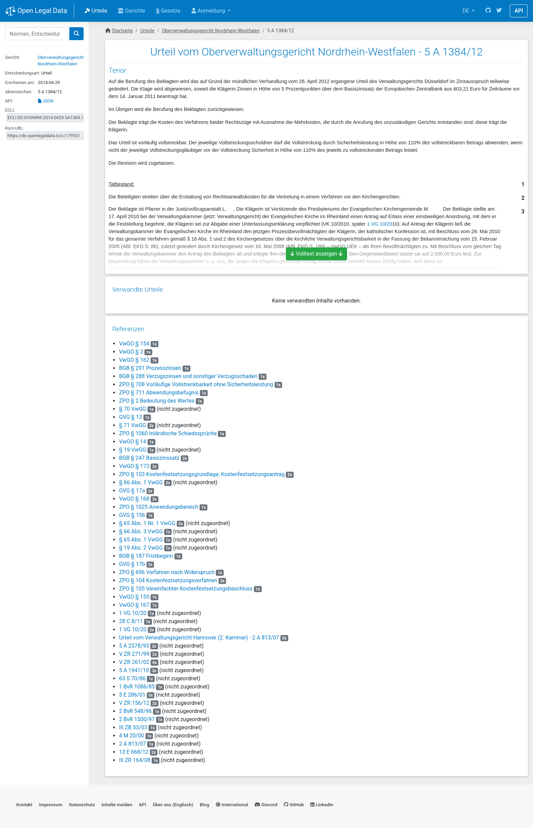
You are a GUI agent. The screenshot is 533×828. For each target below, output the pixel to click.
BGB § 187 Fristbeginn (146, 553)
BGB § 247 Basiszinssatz (149, 455)
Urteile (96, 10)
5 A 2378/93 (134, 643)
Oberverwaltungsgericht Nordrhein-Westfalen (211, 31)
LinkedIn (321, 803)
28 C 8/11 (130, 619)
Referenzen (128, 326)
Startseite (122, 31)
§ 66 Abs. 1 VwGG (140, 480)
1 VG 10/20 (379, 224)
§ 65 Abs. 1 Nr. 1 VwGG (147, 521)
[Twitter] (499, 11)
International (232, 803)
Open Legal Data (36, 11)
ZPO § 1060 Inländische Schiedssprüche (167, 431)
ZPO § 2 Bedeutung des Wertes (156, 398)
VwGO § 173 (134, 463)
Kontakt (24, 803)
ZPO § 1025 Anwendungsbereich (158, 504)
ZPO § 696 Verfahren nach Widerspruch (166, 570)
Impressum (51, 803)
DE (467, 10)
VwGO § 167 (134, 602)
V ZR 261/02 (134, 659)
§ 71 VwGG (132, 423)
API (518, 10)
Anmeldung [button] (208, 10)
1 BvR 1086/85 (136, 684)
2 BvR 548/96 (135, 708)
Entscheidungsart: (22, 73)
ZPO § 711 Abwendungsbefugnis (158, 390)
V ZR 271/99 (134, 651)
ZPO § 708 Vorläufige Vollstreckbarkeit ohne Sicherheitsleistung (196, 382)
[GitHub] (488, 11)
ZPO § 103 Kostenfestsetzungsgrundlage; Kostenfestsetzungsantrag (201, 472)
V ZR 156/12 (134, 700)
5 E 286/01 (132, 692)
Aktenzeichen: (18, 91)
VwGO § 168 (134, 496)
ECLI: (10, 110)
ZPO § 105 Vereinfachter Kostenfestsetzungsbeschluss (185, 586)
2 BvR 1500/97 (136, 717)
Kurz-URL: (14, 128)
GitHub (294, 803)
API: (9, 100)
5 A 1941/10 (134, 668)
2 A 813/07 (132, 741)
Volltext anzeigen (316, 253)
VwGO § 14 (133, 439)
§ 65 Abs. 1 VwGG (140, 537)
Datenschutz (82, 803)
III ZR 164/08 (134, 757)
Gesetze (168, 10)
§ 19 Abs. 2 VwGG (140, 545)
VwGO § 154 (134, 341)
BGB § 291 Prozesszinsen (150, 365)
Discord (266, 803)
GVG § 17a (132, 488)
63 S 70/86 (132, 676)
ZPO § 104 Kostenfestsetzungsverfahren (168, 578)
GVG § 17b (132, 561)
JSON (46, 100)
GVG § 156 (132, 512)
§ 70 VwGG (132, 406)
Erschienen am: (20, 82)
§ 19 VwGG (132, 447)
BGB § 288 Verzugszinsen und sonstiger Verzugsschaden (188, 374)
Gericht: (12, 57)
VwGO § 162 (134, 357)
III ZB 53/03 (133, 725)
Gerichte (131, 10)
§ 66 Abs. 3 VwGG (140, 529)
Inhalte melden (117, 803)
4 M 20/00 (131, 733)
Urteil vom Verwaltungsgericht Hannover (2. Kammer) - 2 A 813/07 (199, 635)
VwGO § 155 (134, 594)
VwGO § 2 (131, 349)
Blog (204, 803)
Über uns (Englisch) (173, 803)
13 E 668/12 (133, 749)
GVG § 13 (131, 414)
